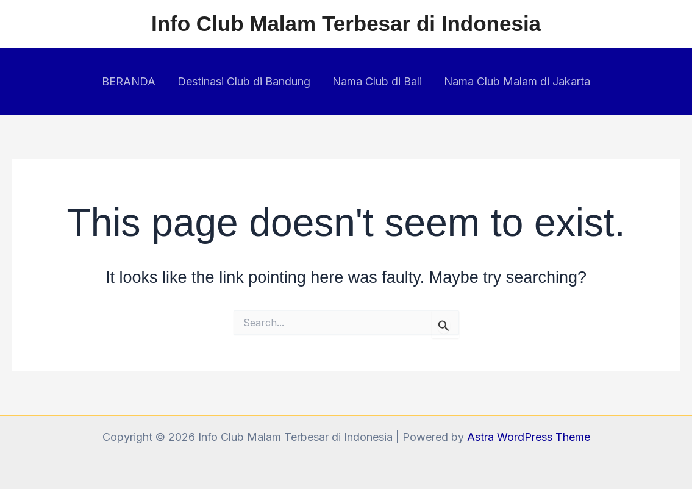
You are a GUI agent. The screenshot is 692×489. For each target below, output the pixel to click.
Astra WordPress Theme (528, 436)
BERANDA (128, 81)
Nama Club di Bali (377, 81)
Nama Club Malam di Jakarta (517, 81)
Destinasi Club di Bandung (243, 81)
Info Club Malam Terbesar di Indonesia (346, 23)
